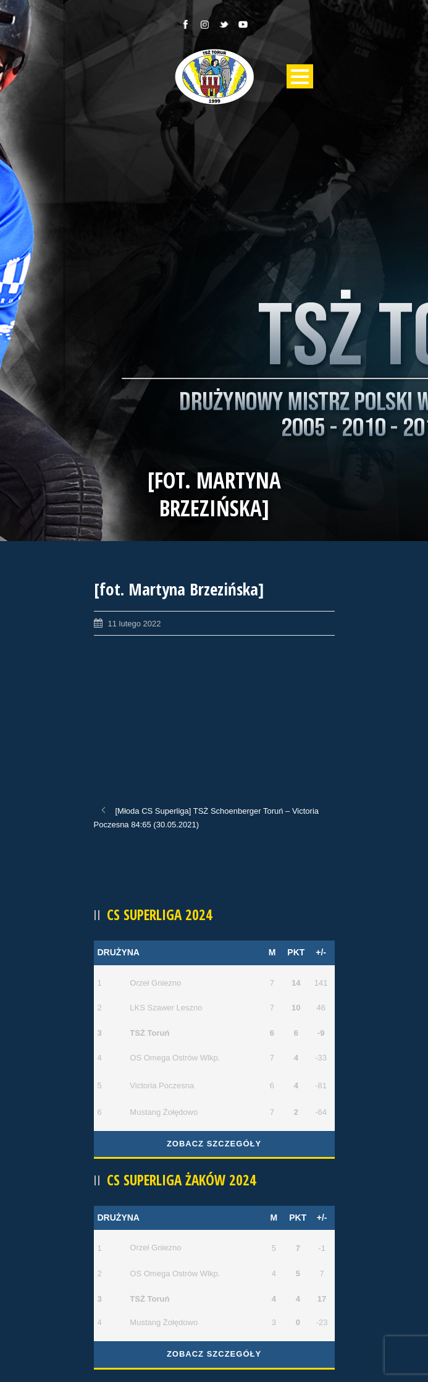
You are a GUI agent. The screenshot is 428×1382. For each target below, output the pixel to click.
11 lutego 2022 (134, 623)
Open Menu (300, 76)
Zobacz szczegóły (214, 1143)
